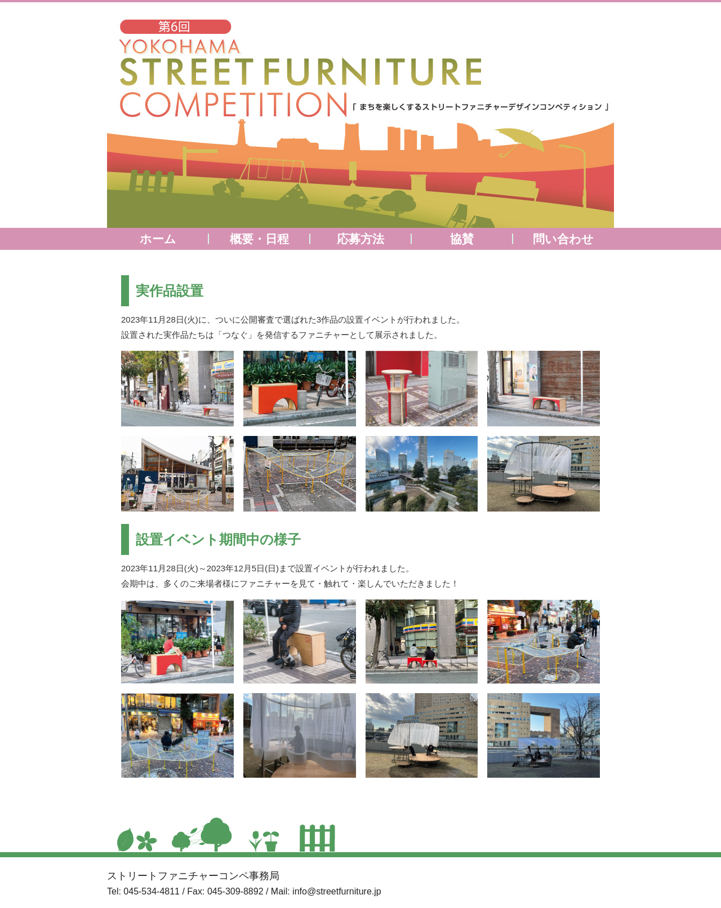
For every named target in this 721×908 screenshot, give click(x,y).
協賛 (462, 238)
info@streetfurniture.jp (336, 891)
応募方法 (360, 238)
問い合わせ (563, 238)
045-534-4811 (151, 891)
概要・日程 (259, 238)
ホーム (158, 238)
